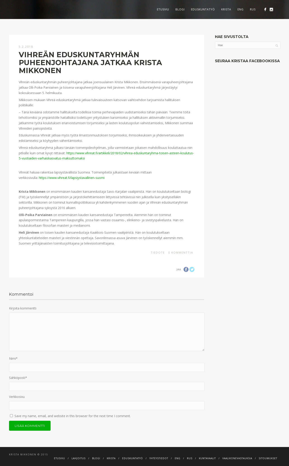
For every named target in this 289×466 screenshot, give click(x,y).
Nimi (13, 358)
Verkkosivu (17, 397)
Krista (226, 9)
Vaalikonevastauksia (237, 458)
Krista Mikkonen (22, 454)
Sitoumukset (268, 458)
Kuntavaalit (207, 458)
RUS (253, 9)
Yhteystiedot (158, 458)
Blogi (180, 9)
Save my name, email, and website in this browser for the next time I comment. (72, 416)
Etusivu (163, 9)
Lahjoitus (79, 458)
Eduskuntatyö (203, 9)
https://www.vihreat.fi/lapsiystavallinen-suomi (72, 178)
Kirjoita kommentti (22, 308)
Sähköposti (18, 378)
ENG (241, 9)
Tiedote (158, 252)
